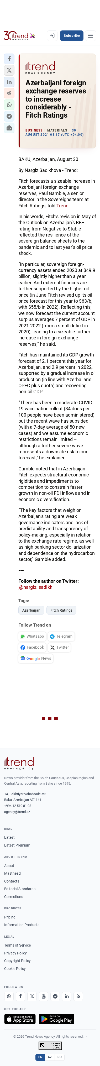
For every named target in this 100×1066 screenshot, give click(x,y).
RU (59, 1057)
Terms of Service (17, 945)
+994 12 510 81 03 (17, 806)
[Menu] (90, 35)
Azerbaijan (31, 610)
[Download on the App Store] (20, 1019)
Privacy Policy (15, 953)
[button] (9, 59)
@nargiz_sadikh (35, 587)
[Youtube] (43, 996)
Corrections (13, 897)
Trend (62, 205)
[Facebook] (20, 996)
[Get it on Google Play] (56, 1019)
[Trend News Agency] (19, 763)
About (9, 866)
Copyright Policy (17, 961)
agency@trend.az (17, 812)
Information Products (21, 925)
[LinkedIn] (66, 996)
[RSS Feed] (78, 996)
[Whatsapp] (9, 996)
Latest (9, 837)
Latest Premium (17, 845)
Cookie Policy (15, 969)
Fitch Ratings (61, 610)
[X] (32, 996)
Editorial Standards (19, 889)
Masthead (12, 873)
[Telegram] (55, 996)
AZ (50, 1057)
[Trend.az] (19, 35)
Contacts (11, 881)
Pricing (9, 917)
